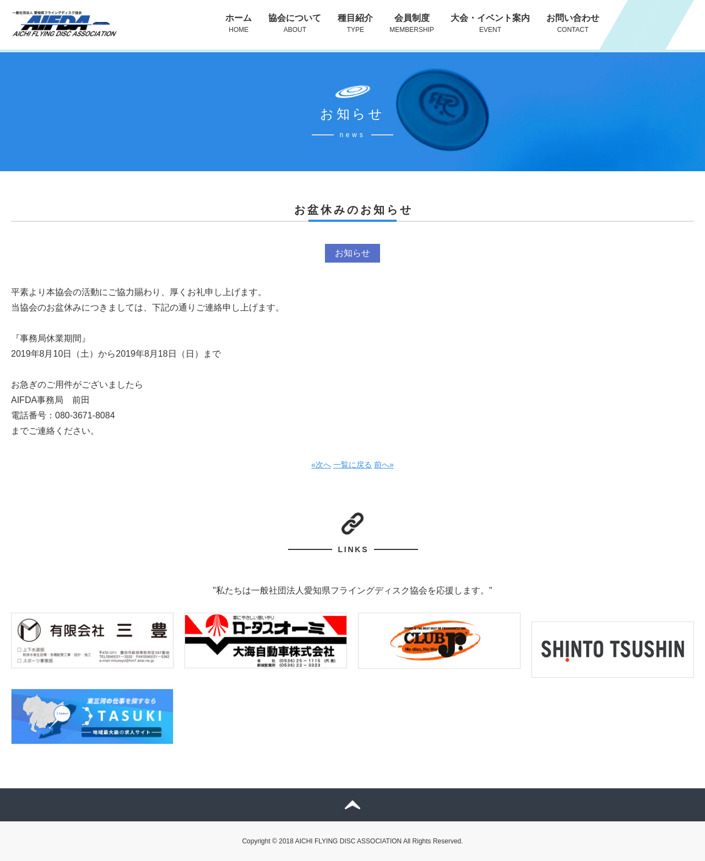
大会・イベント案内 (490, 23)
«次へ (321, 464)
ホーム (238, 23)
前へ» (384, 464)
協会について (294, 23)
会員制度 (411, 23)
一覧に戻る (352, 464)
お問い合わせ (572, 23)
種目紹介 (355, 23)
